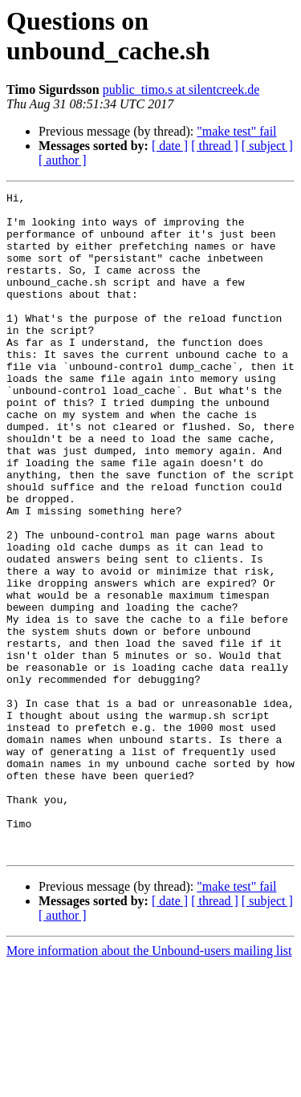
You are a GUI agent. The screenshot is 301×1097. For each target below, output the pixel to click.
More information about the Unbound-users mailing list (149, 1083)
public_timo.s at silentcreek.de (181, 89)
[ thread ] (214, 145)
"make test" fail (236, 131)
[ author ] (63, 160)
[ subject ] (267, 145)
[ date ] (170, 145)
